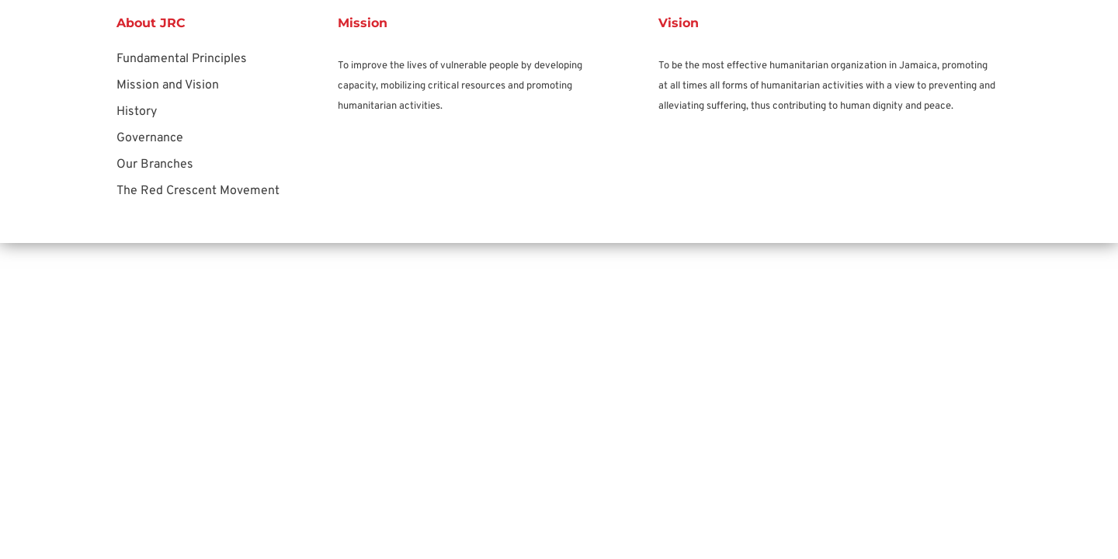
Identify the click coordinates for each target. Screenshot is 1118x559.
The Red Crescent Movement (198, 191)
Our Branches (154, 164)
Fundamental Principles (181, 59)
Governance (149, 138)
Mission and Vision (167, 85)
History (136, 112)
